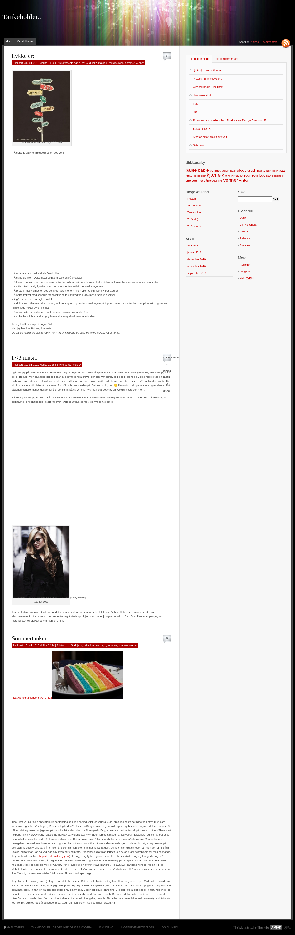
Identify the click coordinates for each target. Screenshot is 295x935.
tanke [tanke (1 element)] (216, 180)
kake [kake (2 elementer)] (189, 175)
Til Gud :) (192, 219)
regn (121, 62)
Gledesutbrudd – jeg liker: (208, 86)
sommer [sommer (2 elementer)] (197, 180)
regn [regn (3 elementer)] (247, 175)
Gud (88, 62)
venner (140, 62)
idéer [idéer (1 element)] (275, 170)
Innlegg (254, 41)
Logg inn (245, 271)
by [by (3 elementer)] (211, 170)
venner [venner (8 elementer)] (230, 180)
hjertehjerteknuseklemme (207, 70)
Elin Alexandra (248, 224)
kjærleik (102, 62)
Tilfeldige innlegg (199, 58)
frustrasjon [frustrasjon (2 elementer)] (221, 170)
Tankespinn (194, 212)
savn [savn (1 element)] (268, 175)
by (83, 62)
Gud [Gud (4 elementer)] (251, 170)
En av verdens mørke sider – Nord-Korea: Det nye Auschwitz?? (229, 120)
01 (167, 638)
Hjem (9, 41)
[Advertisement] (57, 212)
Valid (247, 278)
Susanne (245, 245)
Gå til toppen (15, 927)
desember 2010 (196, 259)
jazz (94, 62)
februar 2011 (194, 245)
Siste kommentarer (228, 58)
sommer (129, 62)
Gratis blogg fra (80, 927)
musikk (113, 62)
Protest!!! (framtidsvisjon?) (208, 78)
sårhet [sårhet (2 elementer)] (208, 180)
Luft (195, 112)
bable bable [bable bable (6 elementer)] (197, 170)
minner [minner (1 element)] (229, 175)
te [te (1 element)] (221, 180)
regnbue (112, 645)
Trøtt (195, 103)
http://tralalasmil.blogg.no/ (54, 856)
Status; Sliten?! (202, 128)
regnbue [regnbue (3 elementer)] (258, 175)
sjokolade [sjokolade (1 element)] (277, 175)
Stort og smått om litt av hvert (210, 137)
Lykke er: (23, 56)
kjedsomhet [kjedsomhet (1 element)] (199, 175)
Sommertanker (29, 638)
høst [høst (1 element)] (268, 170)
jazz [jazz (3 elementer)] (281, 170)
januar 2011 (194, 252)
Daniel (243, 217)
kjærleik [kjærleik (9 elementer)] (215, 175)
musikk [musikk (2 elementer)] (238, 175)
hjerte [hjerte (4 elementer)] (261, 170)
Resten (191, 198)
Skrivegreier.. (195, 205)
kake (86, 645)
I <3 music (24, 357)
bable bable (73, 62)
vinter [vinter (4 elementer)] (244, 180)
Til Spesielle (194, 226)
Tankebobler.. (21, 16)
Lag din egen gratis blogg (137, 927)
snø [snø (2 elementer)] (188, 180)
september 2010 (196, 273)
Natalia (244, 231)
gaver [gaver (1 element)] (233, 170)
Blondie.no (106, 927)
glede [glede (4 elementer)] (242, 170)
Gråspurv (198, 145)
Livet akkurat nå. (202, 95)
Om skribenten (25, 41)
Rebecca (245, 238)
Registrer (245, 264)
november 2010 (196, 266)
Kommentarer (270, 41)
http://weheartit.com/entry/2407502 (32, 697)
